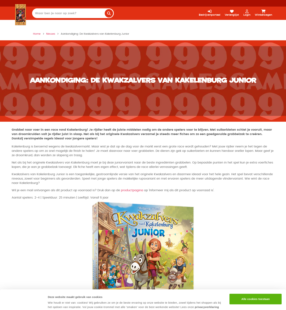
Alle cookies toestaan (255, 280)
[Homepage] (20, 14)
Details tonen (56, 302)
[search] (109, 13)
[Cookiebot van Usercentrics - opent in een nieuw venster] (24, 303)
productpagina (132, 190)
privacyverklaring (207, 288)
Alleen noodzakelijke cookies (255, 292)
